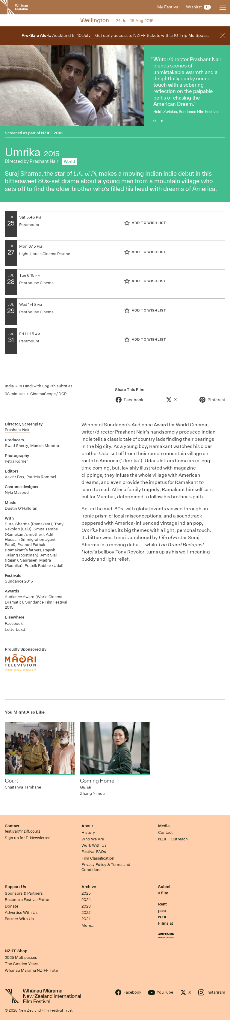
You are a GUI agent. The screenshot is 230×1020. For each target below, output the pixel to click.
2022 (85, 912)
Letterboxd (15, 629)
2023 (86, 906)
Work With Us (94, 845)
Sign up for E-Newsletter (27, 837)
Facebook (14, 623)
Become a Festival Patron (28, 899)
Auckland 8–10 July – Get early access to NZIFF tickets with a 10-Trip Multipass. (115, 35)
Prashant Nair (44, 161)
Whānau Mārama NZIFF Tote (31, 970)
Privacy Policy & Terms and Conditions (105, 867)
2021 (85, 918)
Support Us (15, 886)
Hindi (28, 386)
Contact (12, 825)
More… (87, 925)
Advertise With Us (21, 912)
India (9, 386)
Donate (11, 906)
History (88, 832)
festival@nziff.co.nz (22, 831)
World (69, 161)
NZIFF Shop (16, 950)
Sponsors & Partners (24, 893)
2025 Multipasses (21, 957)
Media (164, 825)
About (87, 825)
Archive (88, 886)
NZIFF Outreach (173, 839)
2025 (86, 893)
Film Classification (97, 858)
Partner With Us (19, 918)
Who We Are (92, 839)
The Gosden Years (21, 963)
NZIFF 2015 (52, 133)
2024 (86, 899)
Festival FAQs (93, 851)
